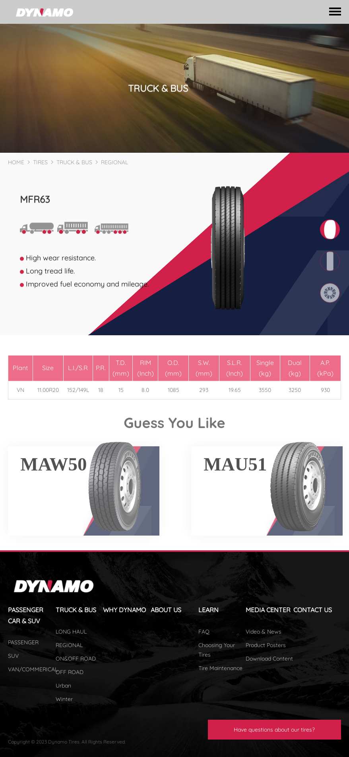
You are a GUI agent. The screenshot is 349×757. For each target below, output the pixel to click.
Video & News (263, 631)
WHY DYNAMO (124, 610)
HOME (16, 162)
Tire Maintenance (220, 668)
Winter (64, 699)
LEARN (208, 610)
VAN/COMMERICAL (33, 669)
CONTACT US (312, 610)
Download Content (269, 658)
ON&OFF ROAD (76, 658)
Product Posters (266, 645)
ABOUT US (166, 610)
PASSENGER (23, 642)
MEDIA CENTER (268, 610)
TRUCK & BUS (74, 162)
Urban (63, 685)
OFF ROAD (69, 672)
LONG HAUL (71, 631)
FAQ (203, 631)
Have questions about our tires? (274, 729)
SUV (13, 655)
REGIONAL (114, 162)
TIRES (40, 162)
